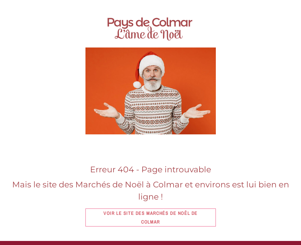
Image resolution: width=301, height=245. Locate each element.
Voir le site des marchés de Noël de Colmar (150, 217)
